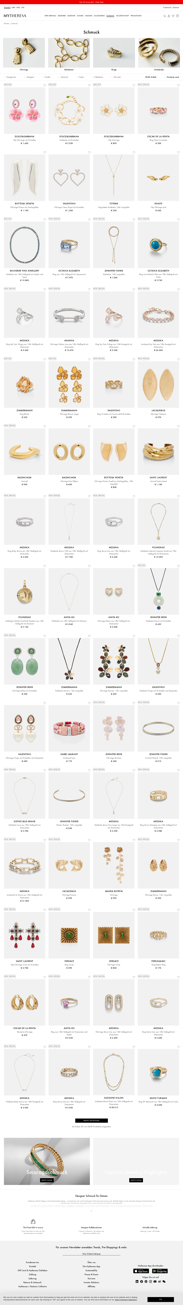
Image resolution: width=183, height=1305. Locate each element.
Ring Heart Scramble (158, 140)
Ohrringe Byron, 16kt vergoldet (158, 895)
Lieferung (33, 1278)
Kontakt (32, 1266)
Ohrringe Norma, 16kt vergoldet (114, 691)
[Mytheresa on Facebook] (141, 1281)
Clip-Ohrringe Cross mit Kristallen (24, 965)
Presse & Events (91, 1274)
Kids (18, 8)
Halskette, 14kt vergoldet (114, 274)
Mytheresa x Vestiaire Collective (32, 1286)
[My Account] (168, 15)
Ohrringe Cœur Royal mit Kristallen (69, 207)
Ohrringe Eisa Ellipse (69, 481)
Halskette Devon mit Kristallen (158, 621)
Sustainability (91, 1270)
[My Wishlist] (173, 15)
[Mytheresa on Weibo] (159, 1281)
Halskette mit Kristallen (69, 140)
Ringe (64, 1206)
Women (7, 8)
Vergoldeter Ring (158, 965)
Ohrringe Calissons (158, 414)
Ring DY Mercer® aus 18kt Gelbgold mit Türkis (158, 1102)
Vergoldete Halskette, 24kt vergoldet (113, 207)
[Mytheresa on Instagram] (150, 1281)
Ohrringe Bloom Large (69, 414)
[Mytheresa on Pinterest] (146, 1281)
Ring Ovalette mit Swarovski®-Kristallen (114, 414)
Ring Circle (69, 965)
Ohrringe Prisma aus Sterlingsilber (24, 207)
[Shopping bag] (177, 15)
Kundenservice (32, 1262)
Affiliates (91, 1286)
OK (160, 1299)
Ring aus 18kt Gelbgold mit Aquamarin (69, 274)
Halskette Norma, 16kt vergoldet (69, 691)
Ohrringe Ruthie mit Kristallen (24, 691)
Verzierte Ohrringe (24, 1032)
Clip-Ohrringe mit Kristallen (24, 140)
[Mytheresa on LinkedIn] (137, 1281)
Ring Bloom (24, 414)
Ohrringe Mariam (113, 758)
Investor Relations (91, 1282)
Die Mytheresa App (91, 1266)
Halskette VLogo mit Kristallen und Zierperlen (158, 691)
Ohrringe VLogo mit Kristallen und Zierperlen (24, 758)
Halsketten (70, 1206)
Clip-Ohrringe (113, 140)
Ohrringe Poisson (69, 895)
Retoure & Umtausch (32, 1282)
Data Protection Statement (126, 1300)
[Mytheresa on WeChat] (164, 1281)
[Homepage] (15, 15)
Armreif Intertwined (158, 481)
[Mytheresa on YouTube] (155, 1281)
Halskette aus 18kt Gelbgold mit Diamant (69, 621)
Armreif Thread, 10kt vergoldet (158, 758)
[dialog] (91, 1299)
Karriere (91, 1278)
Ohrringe (114, 895)
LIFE (22, 8)
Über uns (91, 1262)
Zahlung (32, 1274)
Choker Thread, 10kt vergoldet (69, 825)
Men (13, 8)
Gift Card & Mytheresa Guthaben (32, 1270)
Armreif (24, 481)
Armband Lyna (69, 758)
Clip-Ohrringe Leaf (158, 207)
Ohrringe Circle (113, 965)
